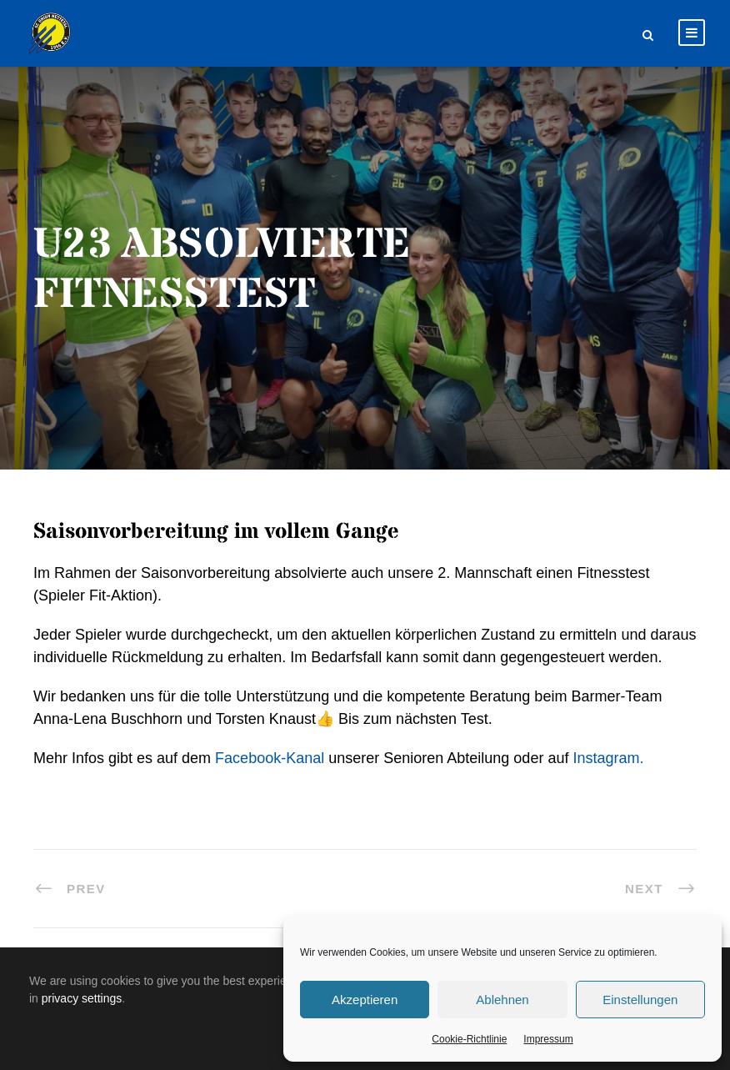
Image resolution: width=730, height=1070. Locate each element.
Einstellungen (640, 999)
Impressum (547, 1039)
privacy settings (82, 998)
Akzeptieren (365, 999)
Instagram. (607, 758)
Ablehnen (502, 999)
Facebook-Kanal (269, 758)
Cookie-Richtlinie (469, 1039)
